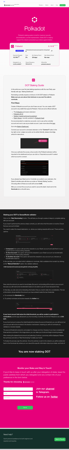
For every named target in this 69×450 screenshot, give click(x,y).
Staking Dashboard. (23, 126)
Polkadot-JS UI (18, 114)
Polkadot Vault (39, 118)
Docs (57, 5)
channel (50, 389)
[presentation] (25, 402)
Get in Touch (60, 439)
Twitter (54, 397)
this (54, 132)
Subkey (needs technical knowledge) (25, 116)
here (53, 123)
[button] (41, 5)
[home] (11, 5)
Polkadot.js (20, 112)
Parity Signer (18, 118)
